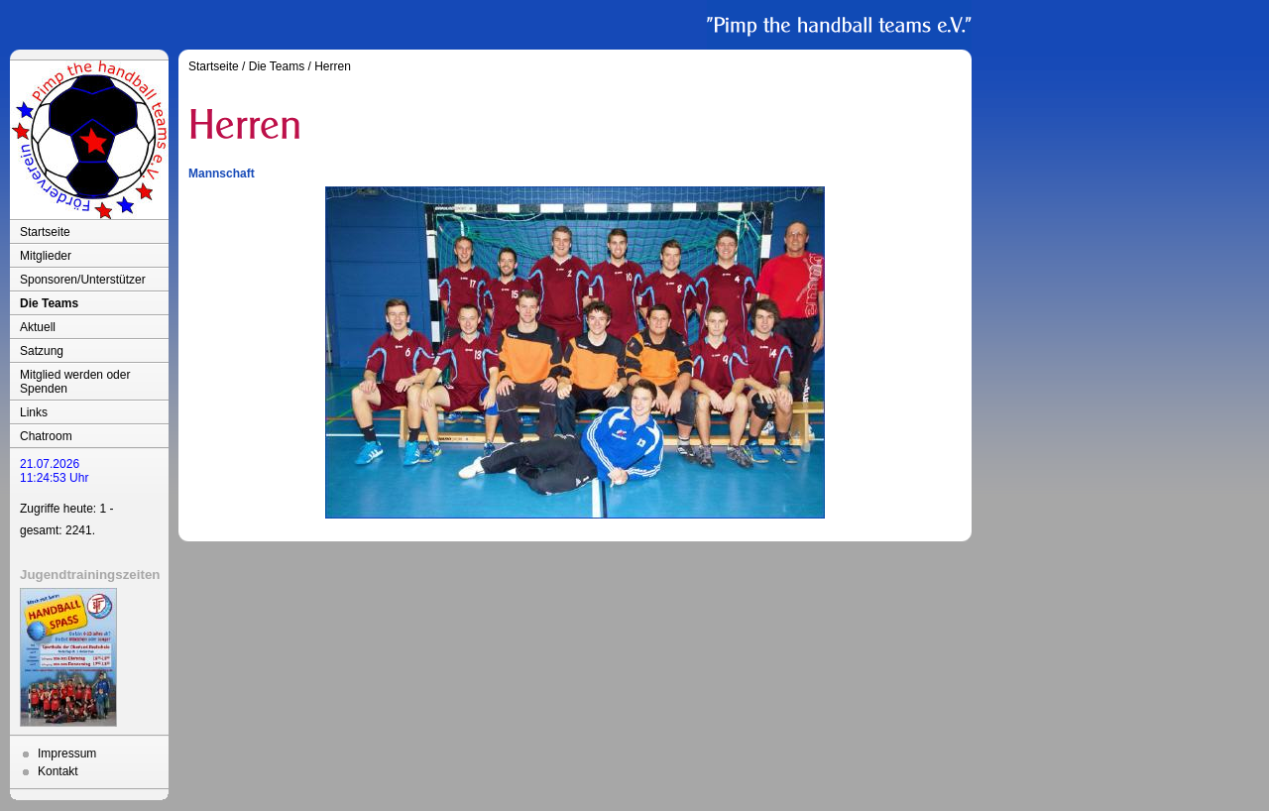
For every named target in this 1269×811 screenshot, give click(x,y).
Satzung (41, 351)
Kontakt (58, 771)
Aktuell (38, 327)
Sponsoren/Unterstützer (83, 280)
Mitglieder (45, 256)
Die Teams (49, 303)
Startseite (45, 232)
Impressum (67, 753)
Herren (332, 66)
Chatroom (46, 436)
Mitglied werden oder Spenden (75, 382)
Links (34, 412)
